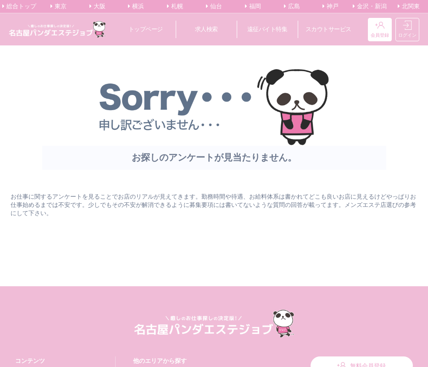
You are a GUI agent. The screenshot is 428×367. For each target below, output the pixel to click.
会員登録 (380, 30)
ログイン (407, 30)
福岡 (253, 6)
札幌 (175, 6)
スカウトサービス (328, 29)
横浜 (136, 6)
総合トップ (19, 6)
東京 (58, 6)
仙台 (214, 6)
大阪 (97, 6)
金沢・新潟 (370, 6)
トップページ (145, 29)
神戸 (330, 6)
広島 (292, 6)
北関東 (409, 6)
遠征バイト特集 (267, 29)
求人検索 (206, 29)
